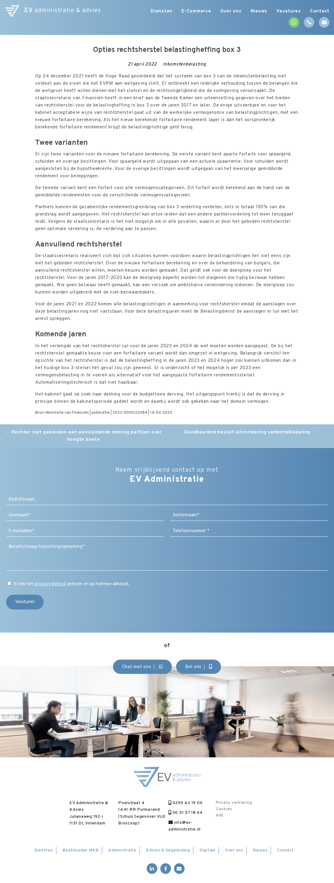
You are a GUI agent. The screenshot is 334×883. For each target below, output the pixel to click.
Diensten (161, 11)
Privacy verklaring (234, 802)
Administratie (122, 850)
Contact (319, 11)
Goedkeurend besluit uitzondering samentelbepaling (250, 432)
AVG (220, 815)
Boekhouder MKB (80, 850)
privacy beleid (50, 584)
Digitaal (207, 850)
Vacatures (288, 11)
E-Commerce (196, 11)
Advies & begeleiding (168, 850)
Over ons (231, 11)
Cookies (224, 809)
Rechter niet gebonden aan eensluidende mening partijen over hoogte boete (83, 436)
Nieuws (259, 11)
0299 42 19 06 (185, 803)
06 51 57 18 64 (186, 812)
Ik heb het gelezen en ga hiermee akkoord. (71, 584)
